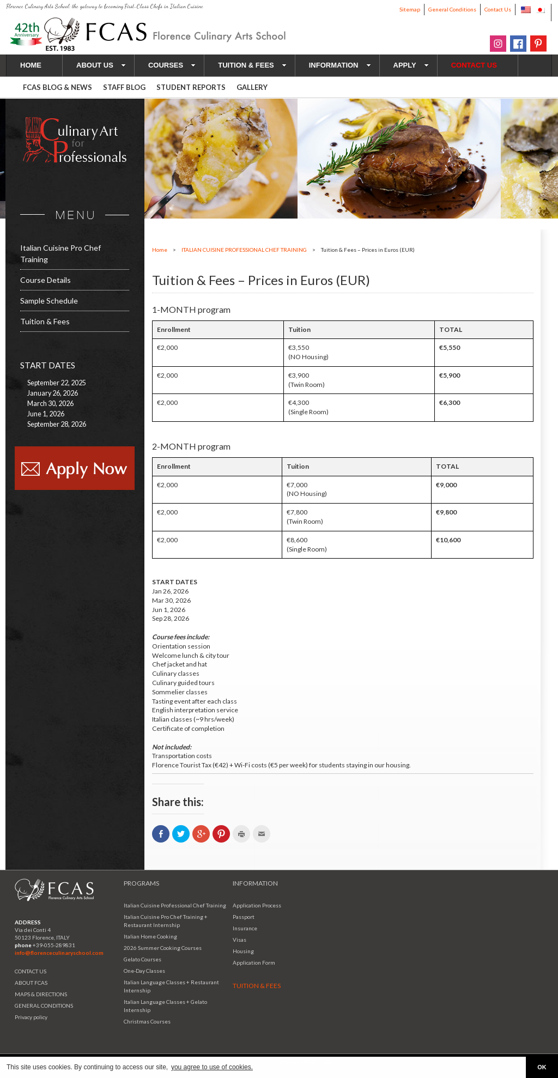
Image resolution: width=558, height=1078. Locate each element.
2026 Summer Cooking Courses (163, 947)
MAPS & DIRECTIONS (41, 994)
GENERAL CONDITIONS (44, 1005)
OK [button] (541, 1067)
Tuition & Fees (45, 321)
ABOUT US (101, 65)
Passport (243, 916)
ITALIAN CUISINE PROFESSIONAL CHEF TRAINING (244, 249)
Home (159, 249)
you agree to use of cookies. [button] (212, 1067)
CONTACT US (30, 971)
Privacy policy (31, 1017)
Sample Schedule (49, 300)
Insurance (245, 928)
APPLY (411, 65)
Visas (239, 939)
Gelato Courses (142, 959)
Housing (243, 951)
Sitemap (409, 9)
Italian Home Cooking (150, 936)
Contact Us (497, 9)
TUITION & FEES (252, 65)
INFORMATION (340, 65)
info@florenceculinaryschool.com (59, 952)
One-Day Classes (144, 970)
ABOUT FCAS (31, 982)
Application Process (257, 905)
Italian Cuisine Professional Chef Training (175, 905)
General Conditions (452, 9)
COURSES (172, 65)
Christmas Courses (147, 1021)
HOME (30, 65)
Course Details (45, 279)
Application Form (254, 962)
